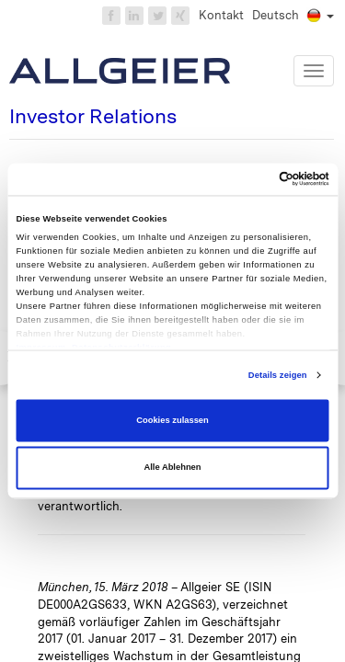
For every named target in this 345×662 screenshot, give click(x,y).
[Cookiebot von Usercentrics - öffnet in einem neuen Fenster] (249, 179)
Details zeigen (277, 375)
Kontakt (221, 15)
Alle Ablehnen (172, 468)
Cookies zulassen (172, 420)
